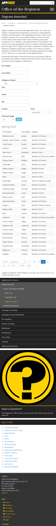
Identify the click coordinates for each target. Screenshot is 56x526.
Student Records (22, 23)
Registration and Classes (13, 450)
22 (4, 265)
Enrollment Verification (11, 306)
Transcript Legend (11, 458)
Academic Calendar (11, 427)
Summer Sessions (8, 324)
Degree (35, 132)
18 (34, 262)
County (4, 109)
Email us (5, 493)
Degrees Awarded (11, 301)
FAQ (5, 436)
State (4, 94)
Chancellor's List (10, 297)
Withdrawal (6, 328)
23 (8, 265)
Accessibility (8, 511)
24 (13, 265)
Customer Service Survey (13, 430)
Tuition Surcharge (10, 461)
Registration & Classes (10, 280)
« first (5, 262)
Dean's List (8, 293)
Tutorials (5, 342)
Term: (32, 109)
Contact (7, 517)
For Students (11, 23)
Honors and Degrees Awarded (38, 23)
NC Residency (7, 319)
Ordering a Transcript (9, 310)
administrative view (46, 273)
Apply (19, 119)
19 (39, 262)
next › (22, 265)
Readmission (6, 333)
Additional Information (10, 346)
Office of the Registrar (21, 9)
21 (48, 262)
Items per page (8, 116)
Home (3, 23)
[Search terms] (40, 3)
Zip (3, 102)
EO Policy (7, 508)
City (3, 87)
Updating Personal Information (13, 315)
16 (25, 262)
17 (29, 262)
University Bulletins (11, 467)
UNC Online (6, 337)
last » (29, 265)
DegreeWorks (9, 433)
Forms (6, 439)
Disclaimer (8, 505)
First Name (6, 66)
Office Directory (10, 444)
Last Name (6, 73)
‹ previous (13, 262)
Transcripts (8, 456)
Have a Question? (12, 409)
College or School (9, 80)
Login (6, 520)
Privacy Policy (9, 514)
